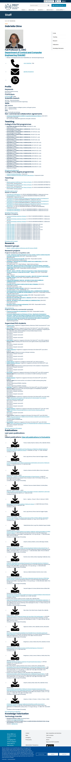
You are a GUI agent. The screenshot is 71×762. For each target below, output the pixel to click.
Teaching (9, 121)
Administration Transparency (32, 745)
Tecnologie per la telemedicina (13, 194)
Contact (27, 733)
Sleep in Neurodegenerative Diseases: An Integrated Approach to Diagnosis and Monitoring (30, 423)
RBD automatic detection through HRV (15, 258)
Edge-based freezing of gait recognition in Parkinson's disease (20, 504)
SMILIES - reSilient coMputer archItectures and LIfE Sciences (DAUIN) (22, 248)
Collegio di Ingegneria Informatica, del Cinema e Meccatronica (20, 175)
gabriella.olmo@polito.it (29, 71)
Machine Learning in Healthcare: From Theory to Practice (19, 182)
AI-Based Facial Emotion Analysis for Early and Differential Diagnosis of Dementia (24, 648)
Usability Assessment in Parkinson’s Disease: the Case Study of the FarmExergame (25, 616)
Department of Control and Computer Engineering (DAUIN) (23, 54)
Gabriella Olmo (20, 719)
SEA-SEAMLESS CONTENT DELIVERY (15, 288)
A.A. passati (11, 191)
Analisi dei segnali (11, 224)
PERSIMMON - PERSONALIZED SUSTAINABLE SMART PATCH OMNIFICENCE (24, 261)
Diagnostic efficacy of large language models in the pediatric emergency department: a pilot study (28, 491)
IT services (48, 737)
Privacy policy (4, 759)
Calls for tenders (49, 735)
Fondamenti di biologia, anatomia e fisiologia (16, 216)
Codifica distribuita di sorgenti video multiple (17, 295)
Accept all (64, 754)
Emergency (28, 737)
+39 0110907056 (27, 63)
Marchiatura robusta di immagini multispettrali (17, 304)
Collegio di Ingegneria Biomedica (14, 174)
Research (40, 10)
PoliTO (23, 10)
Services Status (48, 1)
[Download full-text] (15, 442)
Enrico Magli (14, 719)
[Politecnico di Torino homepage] (12, 7)
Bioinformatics (10, 206)
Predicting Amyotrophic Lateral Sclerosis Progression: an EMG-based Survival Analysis (26, 673)
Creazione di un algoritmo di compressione (17, 311)
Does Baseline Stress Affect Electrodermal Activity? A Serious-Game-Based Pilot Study (26, 667)
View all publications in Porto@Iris (36, 437)
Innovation (50, 10)
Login (59, 1)
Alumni (47, 739)
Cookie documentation (11, 759)
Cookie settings (41, 754)
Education (31, 10)
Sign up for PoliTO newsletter (52, 741)
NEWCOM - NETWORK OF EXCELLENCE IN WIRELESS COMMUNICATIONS (23, 300)
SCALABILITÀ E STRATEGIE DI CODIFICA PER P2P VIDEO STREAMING (22, 284)
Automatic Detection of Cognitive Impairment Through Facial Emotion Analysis (24, 661)
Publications (11, 430)
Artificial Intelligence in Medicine (14, 195)
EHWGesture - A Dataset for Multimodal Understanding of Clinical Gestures (23, 476)
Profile (8, 86)
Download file (8, 96)
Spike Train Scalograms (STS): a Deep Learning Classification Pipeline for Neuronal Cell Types (27, 548)
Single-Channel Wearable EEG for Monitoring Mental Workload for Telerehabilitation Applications (28, 600)
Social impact (60, 10)
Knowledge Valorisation (17, 713)
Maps (27, 735)
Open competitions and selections (53, 733)
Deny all (52, 754)
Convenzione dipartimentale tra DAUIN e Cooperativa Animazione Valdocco (24, 116)
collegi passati (12, 170)
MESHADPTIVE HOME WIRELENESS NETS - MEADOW (19, 297)
